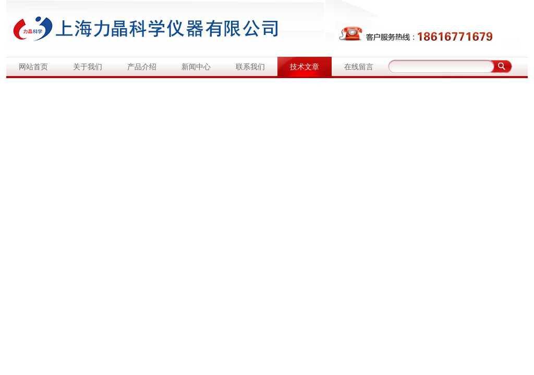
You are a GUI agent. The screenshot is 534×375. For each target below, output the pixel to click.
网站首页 (33, 67)
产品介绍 (141, 67)
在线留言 (358, 67)
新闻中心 (196, 67)
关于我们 (87, 67)
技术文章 (304, 67)
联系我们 (250, 67)
